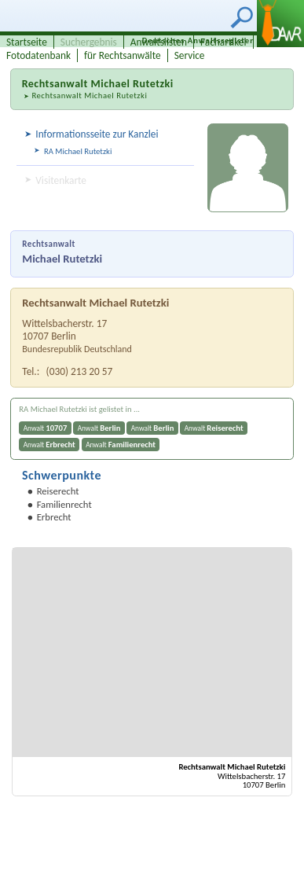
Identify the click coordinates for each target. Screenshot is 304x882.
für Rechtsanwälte (122, 55)
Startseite (26, 42)
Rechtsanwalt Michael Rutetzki (89, 95)
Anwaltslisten (158, 42)
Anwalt (46, 428)
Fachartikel (223, 42)
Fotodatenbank (38, 55)
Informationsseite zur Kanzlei (96, 134)
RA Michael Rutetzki (78, 151)
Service (189, 55)
